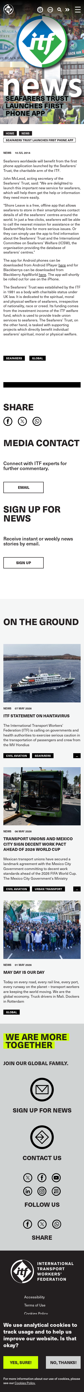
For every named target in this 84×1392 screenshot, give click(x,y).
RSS (56, 1191)
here (62, 265)
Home (10, 133)
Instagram (42, 1191)
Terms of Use (34, 1305)
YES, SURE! (21, 1362)
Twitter (28, 1177)
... (77, 755)
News (26, 133)
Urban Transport (48, 889)
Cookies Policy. (25, 1383)
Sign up (23, 562)
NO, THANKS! (63, 1362)
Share (18, 406)
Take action (67, 10)
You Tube (56, 1177)
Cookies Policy (36, 1313)
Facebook (42, 1177)
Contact (42, 1139)
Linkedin (28, 1191)
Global (37, 358)
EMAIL (23, 487)
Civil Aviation (16, 755)
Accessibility (34, 1297)
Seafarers (14, 358)
